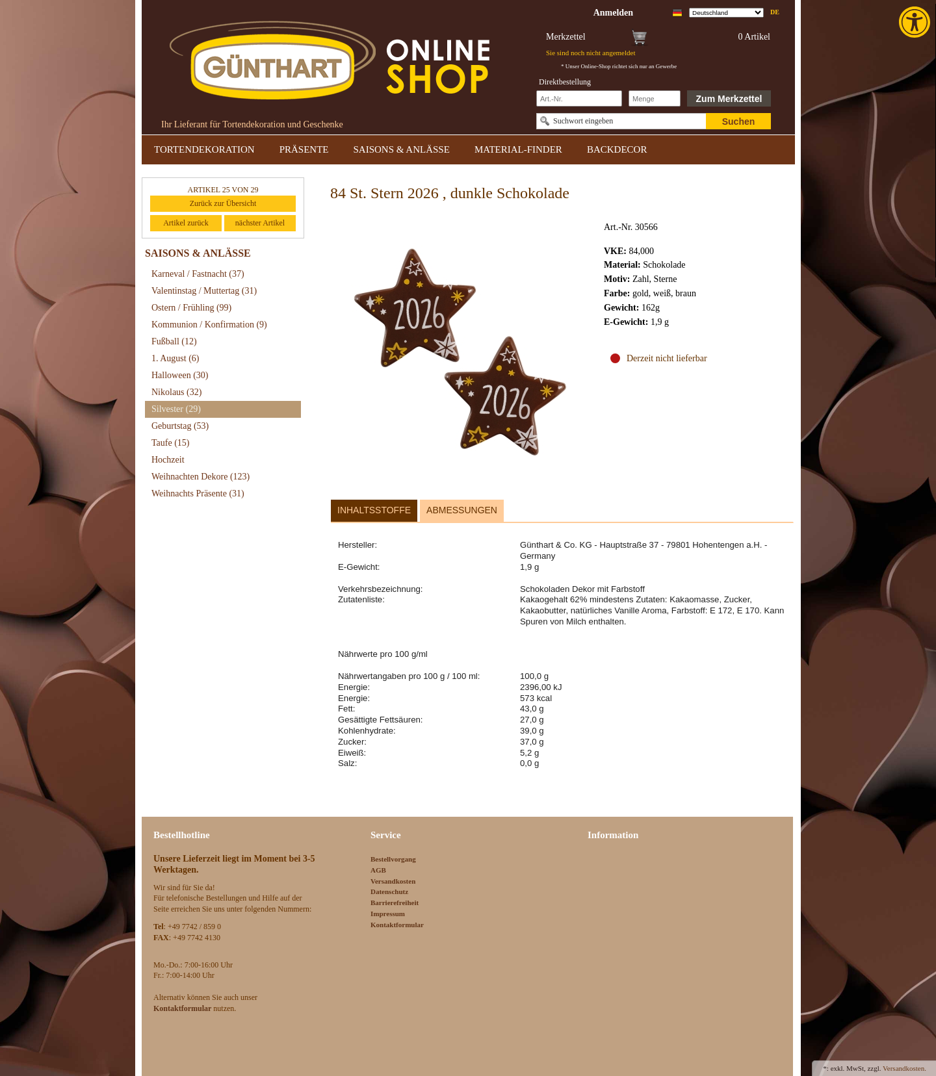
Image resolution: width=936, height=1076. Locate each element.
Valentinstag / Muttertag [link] (204, 291)
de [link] (774, 12)
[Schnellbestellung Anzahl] (655, 98)
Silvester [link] (176, 409)
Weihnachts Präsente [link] (197, 493)
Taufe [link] (170, 443)
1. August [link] (175, 358)
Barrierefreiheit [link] (394, 902)
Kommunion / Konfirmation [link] (209, 324)
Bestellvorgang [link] (393, 859)
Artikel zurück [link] (186, 222)
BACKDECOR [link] (617, 149)
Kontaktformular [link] (397, 925)
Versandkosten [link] (392, 881)
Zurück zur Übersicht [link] (223, 203)
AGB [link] (378, 870)
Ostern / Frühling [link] (191, 308)
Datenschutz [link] (389, 891)
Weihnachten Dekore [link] (200, 476)
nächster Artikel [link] (260, 222)
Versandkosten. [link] (904, 1068)
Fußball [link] (174, 341)
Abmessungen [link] (461, 510)
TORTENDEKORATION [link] (204, 149)
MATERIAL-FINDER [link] (518, 149)
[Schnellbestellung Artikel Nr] (579, 98)
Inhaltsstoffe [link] (374, 510)
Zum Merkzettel (729, 99)
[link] (916, 22)
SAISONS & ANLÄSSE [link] (402, 149)
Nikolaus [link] (176, 392)
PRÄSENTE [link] (304, 149)
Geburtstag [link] (180, 426)
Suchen (738, 121)
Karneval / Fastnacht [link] (197, 274)
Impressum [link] (387, 913)
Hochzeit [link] (168, 460)
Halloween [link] (179, 375)
